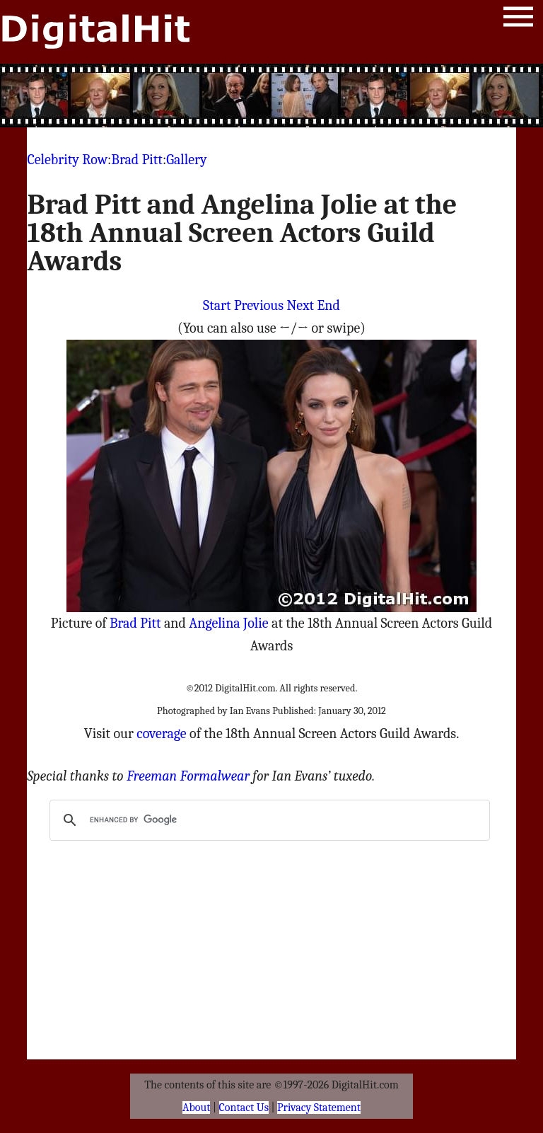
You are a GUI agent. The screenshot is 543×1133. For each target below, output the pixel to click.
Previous (259, 305)
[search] (267, 820)
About (196, 1107)
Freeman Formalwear (188, 776)
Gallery (186, 159)
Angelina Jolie (228, 623)
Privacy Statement (319, 1107)
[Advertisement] (271, 95)
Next (300, 305)
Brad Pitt (137, 159)
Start (216, 305)
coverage (161, 733)
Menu (518, 19)
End (328, 305)
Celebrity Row (67, 159)
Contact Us (244, 1107)
